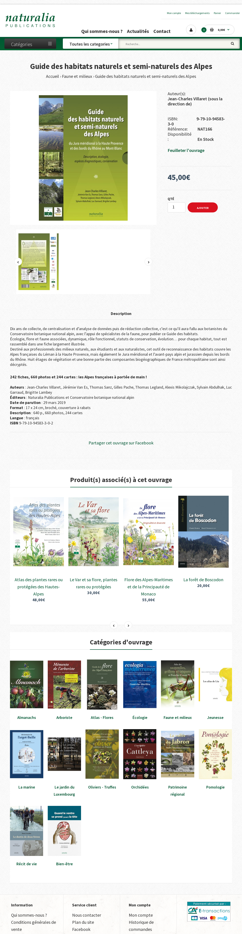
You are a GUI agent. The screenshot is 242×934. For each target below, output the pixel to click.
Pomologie (215, 755)
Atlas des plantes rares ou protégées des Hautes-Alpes (39, 555)
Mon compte (174, 13)
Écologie (140, 685)
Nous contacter (86, 883)
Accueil (52, 76)
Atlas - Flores (102, 685)
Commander (232, 13)
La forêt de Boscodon (203, 548)
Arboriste (64, 685)
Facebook (81, 898)
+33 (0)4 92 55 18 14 (210, 925)
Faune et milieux (77, 76)
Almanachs (26, 685)
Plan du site (83, 891)
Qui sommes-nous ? (29, 883)
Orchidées (140, 755)
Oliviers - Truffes (102, 755)
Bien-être (64, 832)
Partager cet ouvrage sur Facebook (121, 443)
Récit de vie (26, 832)
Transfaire (24, 925)
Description (121, 313)
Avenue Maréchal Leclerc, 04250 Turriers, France (124, 925)
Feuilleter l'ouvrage (186, 150)
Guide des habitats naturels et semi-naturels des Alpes (145, 76)
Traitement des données (34, 905)
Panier (217, 13)
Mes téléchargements (197, 13)
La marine (26, 755)
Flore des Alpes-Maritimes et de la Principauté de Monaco (148, 555)
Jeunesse (215, 685)
